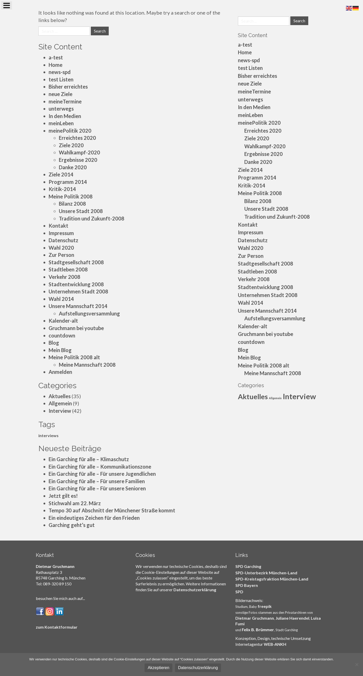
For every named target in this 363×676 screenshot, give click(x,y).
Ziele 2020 (71, 145)
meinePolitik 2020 (70, 131)
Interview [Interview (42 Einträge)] (299, 396)
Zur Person (61, 255)
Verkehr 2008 (64, 277)
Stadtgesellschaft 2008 (76, 262)
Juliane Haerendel (292, 618)
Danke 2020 (73, 167)
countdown (62, 335)
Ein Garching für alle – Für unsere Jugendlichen (102, 474)
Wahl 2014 (61, 299)
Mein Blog (60, 350)
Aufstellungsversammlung (89, 313)
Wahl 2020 (61, 248)
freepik (265, 606)
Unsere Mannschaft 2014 (78, 306)
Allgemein (60, 403)
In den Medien (65, 116)
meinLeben (61, 123)
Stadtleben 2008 (68, 269)
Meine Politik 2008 (71, 196)
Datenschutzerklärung (194, 589)
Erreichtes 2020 (77, 138)
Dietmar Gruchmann (254, 618)
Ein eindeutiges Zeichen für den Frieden (94, 518)
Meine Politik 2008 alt (74, 357)
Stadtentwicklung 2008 (76, 284)
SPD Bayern (246, 585)
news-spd (60, 72)
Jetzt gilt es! (63, 496)
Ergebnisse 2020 (78, 160)
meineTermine (65, 101)
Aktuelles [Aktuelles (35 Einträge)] (253, 396)
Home (55, 65)
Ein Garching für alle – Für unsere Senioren (97, 488)
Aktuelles (60, 396)
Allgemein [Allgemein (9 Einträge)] (275, 398)
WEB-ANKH (275, 644)
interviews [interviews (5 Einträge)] (48, 435)
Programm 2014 (68, 182)
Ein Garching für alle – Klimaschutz (89, 459)
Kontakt (58, 226)
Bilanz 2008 (72, 203)
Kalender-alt (63, 321)
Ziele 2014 (61, 174)
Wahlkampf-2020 (79, 152)
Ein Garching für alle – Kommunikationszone (100, 466)
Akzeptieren (158, 668)
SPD (239, 591)
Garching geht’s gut (72, 525)
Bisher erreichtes (68, 86)
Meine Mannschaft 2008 (87, 365)
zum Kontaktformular (57, 627)
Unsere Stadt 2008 (81, 211)
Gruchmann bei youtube (76, 328)
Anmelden (60, 372)
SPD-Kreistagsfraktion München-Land (271, 578)
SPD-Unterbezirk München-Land (266, 572)
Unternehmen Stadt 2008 (78, 291)
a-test (56, 57)
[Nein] (356, 664)
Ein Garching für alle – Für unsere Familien (97, 481)
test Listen (61, 79)
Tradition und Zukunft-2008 (91, 218)
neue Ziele (60, 94)
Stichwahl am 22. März (75, 503)
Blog (54, 343)
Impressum (61, 233)
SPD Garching (248, 566)
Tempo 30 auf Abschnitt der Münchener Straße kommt (112, 510)
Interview (60, 411)
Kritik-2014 (62, 189)
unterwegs (61, 108)
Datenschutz (63, 240)
